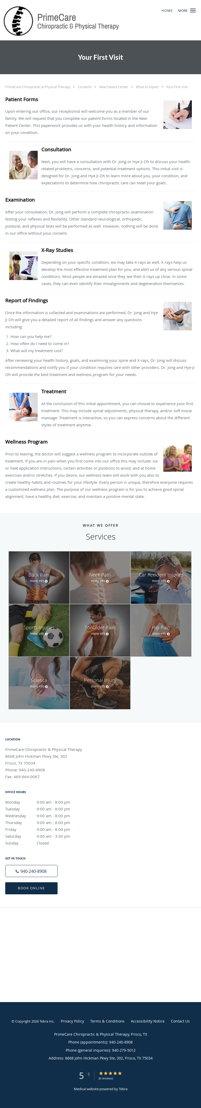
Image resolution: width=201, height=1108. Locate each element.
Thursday (43, 822)
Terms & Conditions (107, 1021)
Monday (43, 802)
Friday (43, 829)
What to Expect (147, 86)
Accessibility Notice (148, 1021)
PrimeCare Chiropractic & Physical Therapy (38, 86)
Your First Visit (177, 86)
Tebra (123, 1089)
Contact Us (180, 1021)
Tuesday (43, 808)
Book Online (31, 888)
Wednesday (43, 815)
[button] (193, 10)
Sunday (43, 843)
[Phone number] (31, 871)
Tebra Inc (47, 1021)
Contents (85, 86)
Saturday (43, 836)
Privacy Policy (72, 1021)
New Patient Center (114, 86)
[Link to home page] (83, 20)
